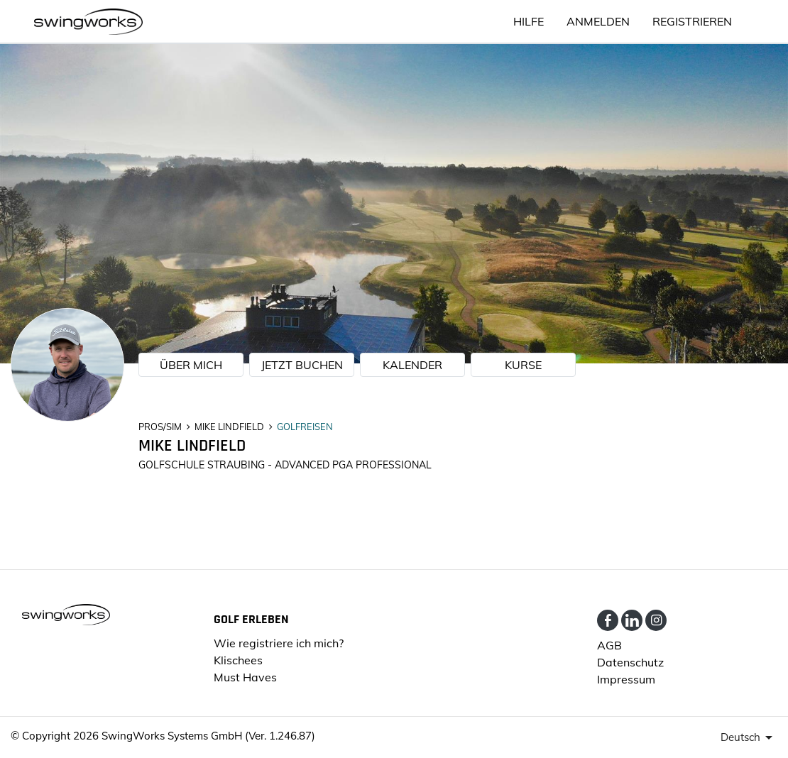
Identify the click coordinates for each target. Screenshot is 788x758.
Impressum (626, 679)
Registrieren (692, 21)
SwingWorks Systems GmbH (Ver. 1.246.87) (208, 735)
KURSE (523, 365)
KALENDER (412, 365)
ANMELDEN (598, 21)
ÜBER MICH (191, 365)
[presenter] (749, 737)
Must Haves (245, 677)
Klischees (238, 660)
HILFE (528, 21)
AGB (609, 645)
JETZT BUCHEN (302, 365)
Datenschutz (630, 662)
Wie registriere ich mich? (279, 643)
